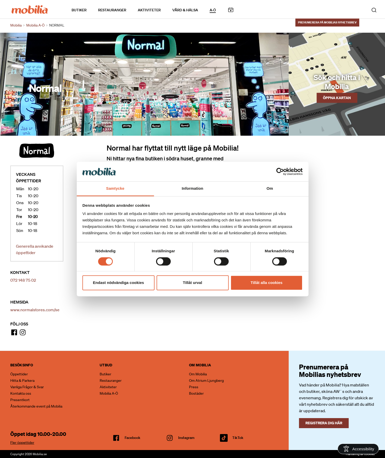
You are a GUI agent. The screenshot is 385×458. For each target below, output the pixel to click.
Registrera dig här (323, 422)
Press (193, 387)
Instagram (186, 437)
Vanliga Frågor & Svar (27, 387)
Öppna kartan (337, 97)
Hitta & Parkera (22, 380)
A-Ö (213, 10)
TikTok (237, 437)
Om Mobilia (198, 374)
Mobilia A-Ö (109, 393)
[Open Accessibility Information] (358, 449)
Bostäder (196, 393)
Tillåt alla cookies (267, 283)
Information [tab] (192, 188)
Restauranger (112, 10)
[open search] (374, 9)
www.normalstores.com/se (34, 309)
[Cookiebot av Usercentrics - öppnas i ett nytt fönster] (280, 171)
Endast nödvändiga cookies (118, 283)
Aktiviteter (149, 10)
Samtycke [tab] (115, 188)
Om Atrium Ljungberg (206, 380)
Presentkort (20, 399)
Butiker (79, 10)
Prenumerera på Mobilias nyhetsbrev (327, 22)
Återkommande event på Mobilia (36, 406)
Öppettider (19, 374)
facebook (132, 437)
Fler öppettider (22, 442)
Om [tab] (270, 188)
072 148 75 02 (23, 280)
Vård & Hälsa (185, 10)
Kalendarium (230, 10)
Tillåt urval (192, 283)
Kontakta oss (20, 393)
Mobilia (16, 25)
